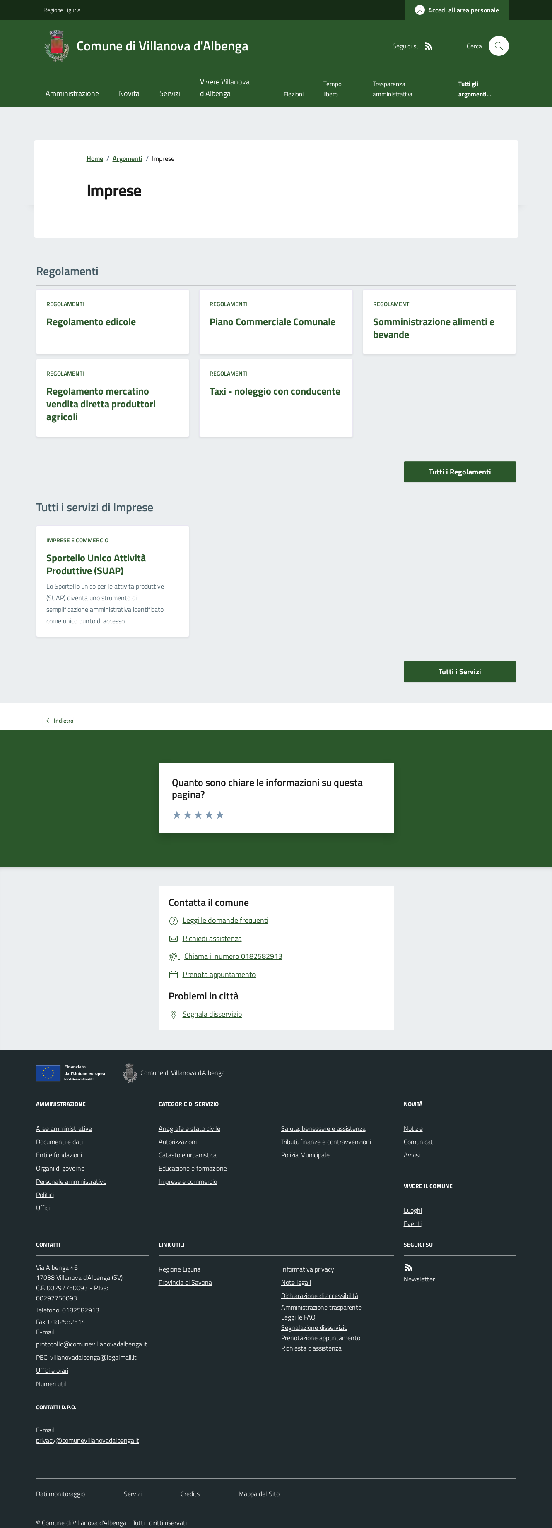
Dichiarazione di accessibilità (319, 1295)
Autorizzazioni (178, 1142)
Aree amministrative (64, 1128)
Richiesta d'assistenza (311, 1348)
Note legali (296, 1282)
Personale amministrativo (71, 1181)
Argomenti (127, 158)
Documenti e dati (59, 1142)
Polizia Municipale (305, 1155)
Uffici (43, 1208)
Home (95, 158)
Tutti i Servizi (460, 671)
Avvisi (412, 1155)
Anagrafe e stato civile (189, 1128)
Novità (129, 93)
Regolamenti (65, 303)
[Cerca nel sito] (495, 46)
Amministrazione (72, 93)
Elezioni (294, 94)
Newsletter (419, 1279)
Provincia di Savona (185, 1282)
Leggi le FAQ (298, 1317)
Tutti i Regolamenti (460, 471)
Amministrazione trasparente (321, 1307)
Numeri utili (51, 1384)
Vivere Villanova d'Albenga (225, 87)
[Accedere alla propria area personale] (457, 10)
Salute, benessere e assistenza (323, 1128)
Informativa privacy (307, 1269)
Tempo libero (332, 88)
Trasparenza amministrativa (392, 88)
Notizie (413, 1128)
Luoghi (413, 1210)
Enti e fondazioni (59, 1155)
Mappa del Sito (259, 1494)
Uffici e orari (52, 1370)
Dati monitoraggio (60, 1494)
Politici (45, 1195)
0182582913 (80, 1310)
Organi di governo (60, 1168)
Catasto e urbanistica (188, 1155)
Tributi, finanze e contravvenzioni (326, 1142)
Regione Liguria (61, 9)
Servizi (169, 93)
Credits (190, 1494)
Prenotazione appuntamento (320, 1338)
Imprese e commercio (77, 540)
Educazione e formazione (193, 1168)
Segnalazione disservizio (314, 1327)
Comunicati (419, 1142)
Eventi (413, 1224)
